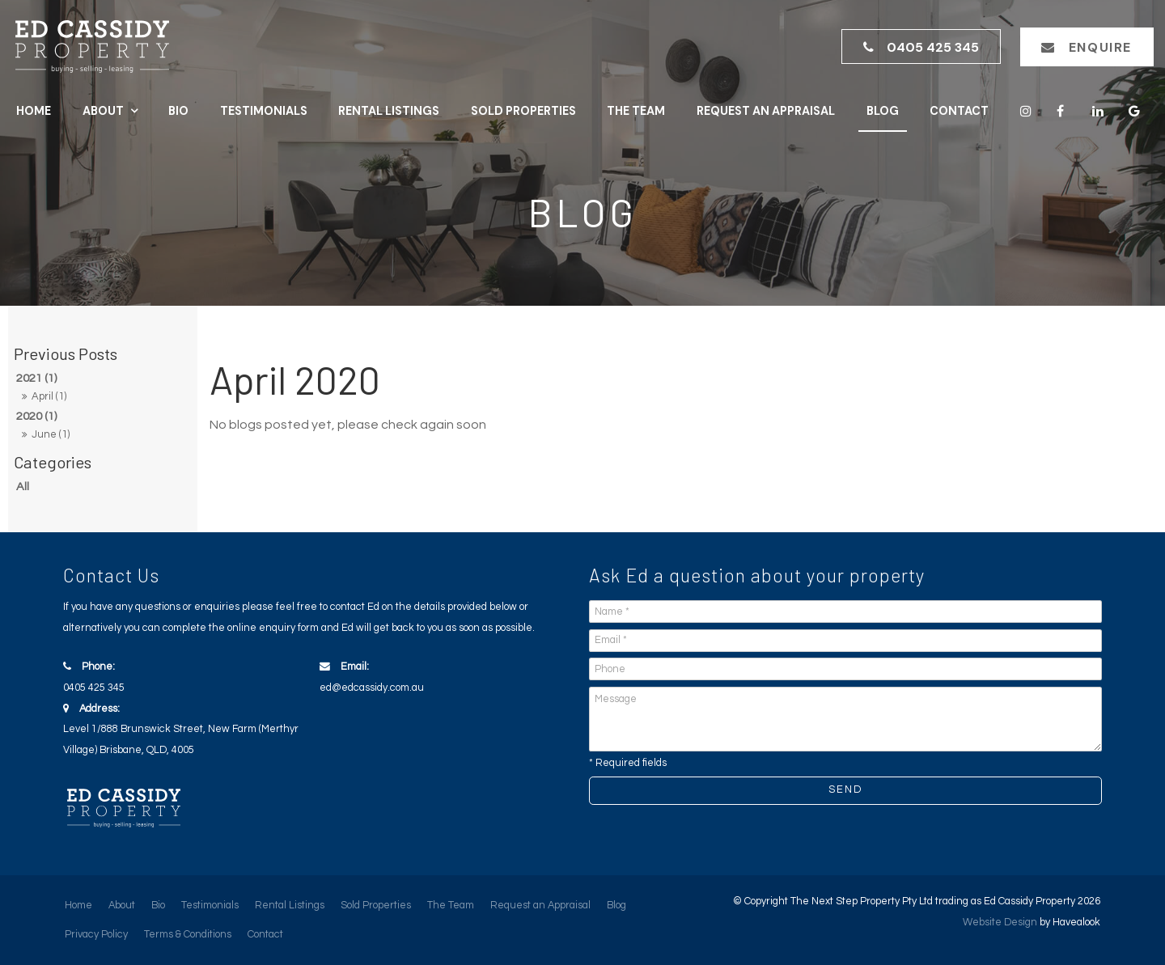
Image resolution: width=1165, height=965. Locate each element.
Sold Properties (523, 111)
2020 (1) (36, 416)
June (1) (51, 434)
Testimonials (263, 111)
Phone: (187, 680)
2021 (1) (36, 378)
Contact (959, 111)
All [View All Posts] (22, 486)
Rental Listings (388, 111)
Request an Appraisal (766, 111)
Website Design (1000, 922)
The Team (636, 111)
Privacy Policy (96, 934)
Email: (444, 680)
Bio (178, 111)
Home (33, 111)
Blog (882, 111)
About (103, 111)
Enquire (1100, 47)
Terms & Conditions (187, 934)
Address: (187, 732)
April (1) (49, 396)
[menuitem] (78, 906)
